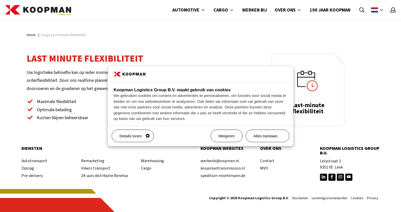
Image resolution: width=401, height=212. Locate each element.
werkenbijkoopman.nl (220, 161)
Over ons (288, 10)
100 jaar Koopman (330, 10)
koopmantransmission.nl (223, 168)
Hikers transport (95, 168)
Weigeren (226, 136)
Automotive (189, 10)
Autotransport (34, 161)
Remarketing (92, 161)
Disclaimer (300, 198)
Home (31, 35)
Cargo (224, 10)
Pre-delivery (32, 175)
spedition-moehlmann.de (223, 175)
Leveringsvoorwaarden (329, 198)
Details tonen (135, 136)
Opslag (27, 168)
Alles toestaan (269, 136)
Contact (267, 161)
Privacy (372, 198)
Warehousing (152, 161)
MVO (264, 168)
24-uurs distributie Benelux (104, 175)
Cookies (357, 198)
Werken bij (254, 10)
